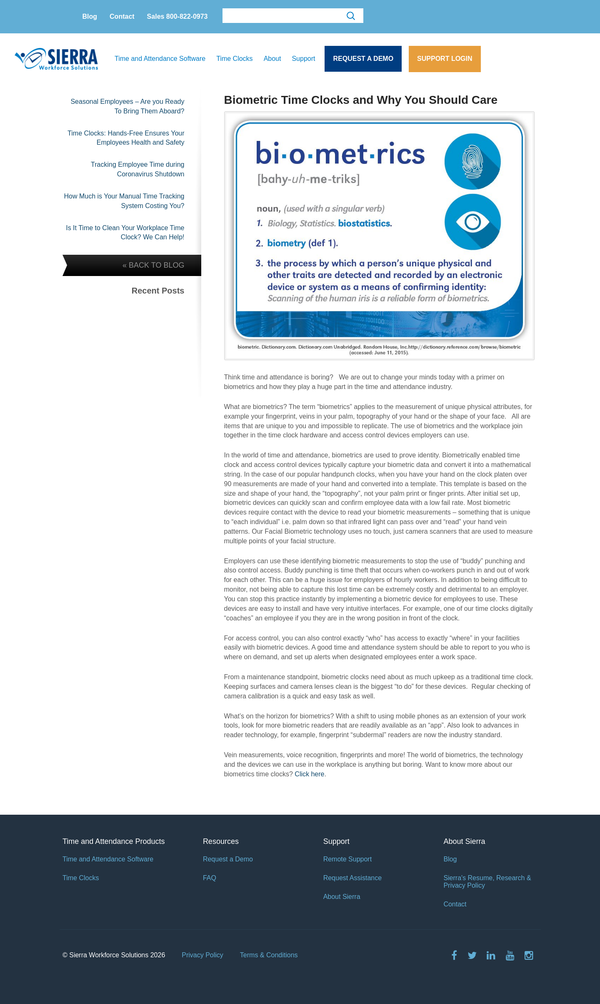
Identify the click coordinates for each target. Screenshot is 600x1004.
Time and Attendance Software (160, 58)
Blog (90, 16)
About (272, 58)
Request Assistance (352, 877)
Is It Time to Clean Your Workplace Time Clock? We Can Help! (125, 232)
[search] (292, 16)
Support (303, 58)
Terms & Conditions (269, 955)
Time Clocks (234, 58)
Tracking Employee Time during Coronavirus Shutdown (137, 169)
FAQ (209, 877)
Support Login (444, 58)
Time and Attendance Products (113, 841)
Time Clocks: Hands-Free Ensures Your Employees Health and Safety (126, 138)
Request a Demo (363, 58)
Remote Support (347, 859)
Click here (309, 774)
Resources (221, 841)
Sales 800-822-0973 (177, 16)
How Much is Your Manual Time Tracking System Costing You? (124, 201)
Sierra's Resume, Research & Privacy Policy (487, 881)
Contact (122, 16)
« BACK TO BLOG (153, 265)
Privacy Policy (202, 955)
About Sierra (341, 896)
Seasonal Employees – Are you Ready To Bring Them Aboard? (127, 106)
